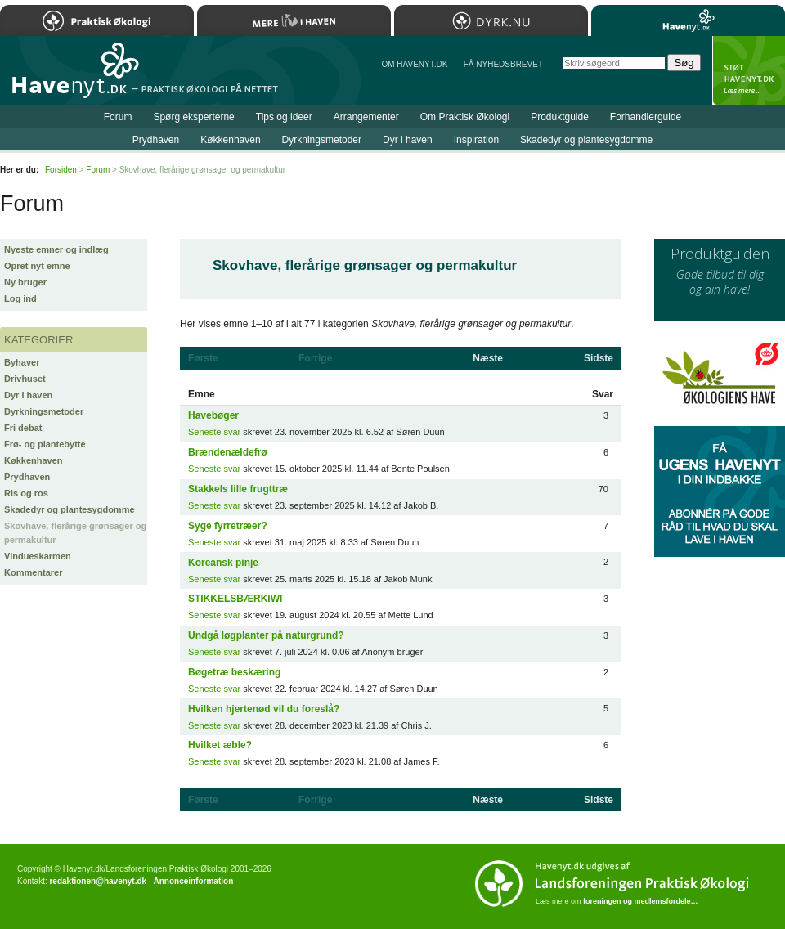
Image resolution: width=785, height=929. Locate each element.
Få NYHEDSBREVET (503, 64)
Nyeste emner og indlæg (56, 249)
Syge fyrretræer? (227, 526)
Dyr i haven (28, 395)
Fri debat (23, 428)
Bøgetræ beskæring (234, 672)
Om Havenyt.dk (414, 64)
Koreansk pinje (223, 562)
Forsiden (61, 169)
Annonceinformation (193, 881)
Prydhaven (27, 477)
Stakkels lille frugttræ (238, 489)
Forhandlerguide (645, 117)
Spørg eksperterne (193, 117)
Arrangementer (366, 117)
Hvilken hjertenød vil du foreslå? (263, 709)
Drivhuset (25, 379)
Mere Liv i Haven (294, 20)
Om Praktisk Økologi (464, 117)
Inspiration (476, 140)
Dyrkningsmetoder (43, 411)
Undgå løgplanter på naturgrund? (266, 635)
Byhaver (21, 362)
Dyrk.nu (491, 20)
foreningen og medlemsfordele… (640, 901)
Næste (488, 358)
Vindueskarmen (37, 556)
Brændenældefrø (227, 452)
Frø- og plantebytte (45, 444)
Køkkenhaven (33, 460)
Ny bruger (25, 282)
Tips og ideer (284, 117)
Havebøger (213, 415)
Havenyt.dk (688, 20)
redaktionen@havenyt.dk (97, 881)
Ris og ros (26, 493)
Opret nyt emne (37, 266)
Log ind (20, 298)
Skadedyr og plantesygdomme (69, 509)
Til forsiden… (71, 77)
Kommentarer (33, 572)
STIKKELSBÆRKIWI (235, 598)
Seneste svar (214, 432)
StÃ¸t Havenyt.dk (748, 70)
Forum (118, 117)
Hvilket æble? (220, 745)
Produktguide (560, 117)
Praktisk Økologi (97, 20)
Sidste (598, 358)
